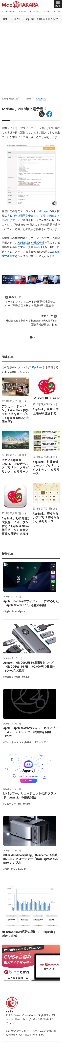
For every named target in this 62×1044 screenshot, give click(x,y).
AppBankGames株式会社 (31, 242)
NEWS (17, 19)
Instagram (34, 11)
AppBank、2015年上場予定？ (41, 19)
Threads (22, 11)
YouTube (46, 11)
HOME (5, 19)
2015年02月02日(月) (11, 98)
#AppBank (41, 98)
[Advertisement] (31, 56)
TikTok (57, 11)
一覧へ (31, 337)
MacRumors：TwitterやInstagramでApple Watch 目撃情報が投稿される (31, 320)
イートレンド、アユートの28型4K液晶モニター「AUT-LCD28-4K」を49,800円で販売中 (30, 301)
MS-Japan (44, 211)
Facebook (11, 11)
